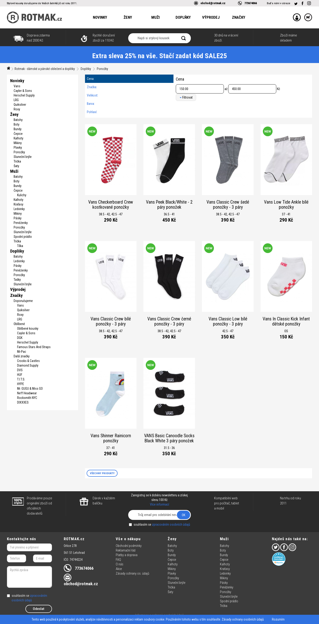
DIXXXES (23, 402)
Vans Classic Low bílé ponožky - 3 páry (228, 321)
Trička (17, 161)
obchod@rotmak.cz (213, 3)
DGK (19, 338)
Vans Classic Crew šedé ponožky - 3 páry (228, 204)
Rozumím (278, 619)
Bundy (17, 129)
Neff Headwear (27, 393)
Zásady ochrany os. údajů (132, 573)
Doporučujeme (23, 301)
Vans (17, 86)
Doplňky (183, 17)
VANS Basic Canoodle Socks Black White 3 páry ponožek (169, 438)
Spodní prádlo (23, 236)
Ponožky (102, 69)
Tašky (17, 279)
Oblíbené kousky (27, 328)
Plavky (18, 147)
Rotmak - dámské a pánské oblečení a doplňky (45, 69)
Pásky (17, 218)
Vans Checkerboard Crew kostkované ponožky (110, 204)
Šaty (16, 166)
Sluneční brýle (23, 157)
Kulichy (21, 195)
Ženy (128, 17)
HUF (19, 375)
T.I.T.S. (21, 379)
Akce (119, 569)
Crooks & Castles (28, 361)
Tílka (20, 246)
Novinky (100, 17)
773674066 (250, 3)
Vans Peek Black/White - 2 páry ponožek (169, 204)
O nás (119, 564)
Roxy (17, 109)
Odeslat (38, 609)
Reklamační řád (125, 550)
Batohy (18, 120)
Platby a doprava (126, 555)
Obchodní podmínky (129, 546)
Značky (238, 17)
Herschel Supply (24, 95)
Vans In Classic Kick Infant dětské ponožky (286, 321)
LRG (16, 100)
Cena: (90, 79)
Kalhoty (18, 138)
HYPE (20, 384)
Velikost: (92, 95)
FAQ (118, 559)
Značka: (92, 87)
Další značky (22, 356)
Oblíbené (19, 324)
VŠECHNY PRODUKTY (102, 473)
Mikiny (18, 143)
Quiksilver (20, 104)
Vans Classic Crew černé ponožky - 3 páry (169, 321)
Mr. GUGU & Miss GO (30, 388)
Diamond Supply (27, 365)
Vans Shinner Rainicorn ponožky (111, 438)
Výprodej (211, 17)
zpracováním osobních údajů (171, 524)
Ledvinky (19, 209)
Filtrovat (186, 97)
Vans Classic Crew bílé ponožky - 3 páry (111, 321)
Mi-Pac (21, 351)
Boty (16, 124)
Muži (155, 17)
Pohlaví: (92, 112)
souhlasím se (159, 524)
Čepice (18, 134)
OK (183, 515)
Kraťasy (18, 204)
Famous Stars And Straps (34, 347)
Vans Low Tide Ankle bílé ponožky (286, 204)
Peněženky (21, 223)
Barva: (91, 104)
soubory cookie (154, 619)
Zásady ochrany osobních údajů (243, 619)
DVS (20, 370)
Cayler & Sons (23, 91)
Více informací (159, 504)
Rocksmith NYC (27, 398)
